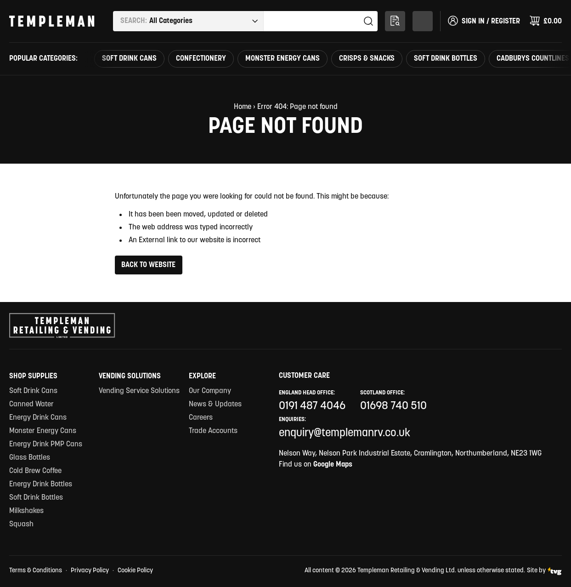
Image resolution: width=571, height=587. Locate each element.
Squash (21, 524)
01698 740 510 (393, 406)
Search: (133, 21)
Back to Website (148, 265)
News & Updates (215, 404)
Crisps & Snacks (367, 59)
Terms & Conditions (35, 570)
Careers (201, 418)
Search (368, 21)
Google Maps (332, 464)
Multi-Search (397, 19)
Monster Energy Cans (282, 59)
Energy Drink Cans (38, 418)
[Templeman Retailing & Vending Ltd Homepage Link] (52, 21)
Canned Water (31, 404)
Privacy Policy (90, 570)
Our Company (210, 391)
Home (242, 107)
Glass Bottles (29, 458)
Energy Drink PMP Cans (45, 444)
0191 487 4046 (312, 406)
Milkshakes (26, 511)
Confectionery (201, 59)
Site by (544, 571)
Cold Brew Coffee (35, 471)
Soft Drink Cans (129, 59)
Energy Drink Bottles (40, 484)
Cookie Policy (135, 570)
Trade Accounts (213, 431)
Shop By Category (425, 19)
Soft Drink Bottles (445, 59)
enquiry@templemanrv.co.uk (344, 433)
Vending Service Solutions (139, 391)
